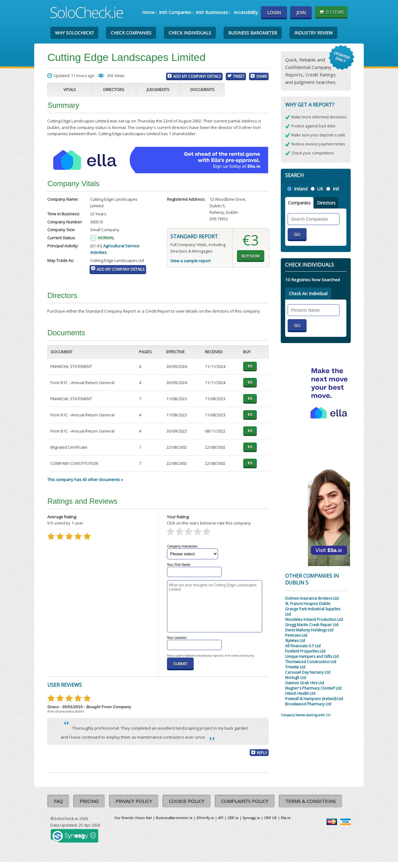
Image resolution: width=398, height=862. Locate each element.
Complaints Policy (244, 801)
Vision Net (143, 817)
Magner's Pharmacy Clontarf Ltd (313, 688)
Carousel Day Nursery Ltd (307, 672)
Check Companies (131, 33)
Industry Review (313, 33)
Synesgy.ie (251, 817)
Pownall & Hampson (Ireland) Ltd (314, 698)
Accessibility (246, 12)
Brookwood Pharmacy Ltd (308, 704)
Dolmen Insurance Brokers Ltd (312, 598)
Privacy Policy (133, 801)
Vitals (69, 89)
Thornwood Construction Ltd (310, 661)
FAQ (58, 801)
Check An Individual (308, 293)
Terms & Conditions (310, 801)
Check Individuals (190, 33)
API (220, 817)
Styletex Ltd (295, 640)
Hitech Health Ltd (300, 693)
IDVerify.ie (205, 817)
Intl (336, 189)
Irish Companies (175, 12)
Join (301, 13)
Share (261, 76)
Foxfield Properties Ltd (305, 651)
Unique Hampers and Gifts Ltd (312, 656)
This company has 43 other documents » (85, 479)
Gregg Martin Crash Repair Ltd (311, 624)
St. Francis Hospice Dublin (308, 603)
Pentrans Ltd (296, 635)
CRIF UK (270, 817)
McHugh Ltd (295, 677)
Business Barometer (252, 33)
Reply (262, 752)
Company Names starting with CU (306, 715)
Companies (299, 203)
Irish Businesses (212, 12)
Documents (202, 89)
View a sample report (190, 261)
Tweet (238, 76)
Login (274, 13)
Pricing (89, 801)
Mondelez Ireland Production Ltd (314, 619)
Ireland (301, 189)
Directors (113, 89)
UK (320, 189)
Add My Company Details (197, 76)
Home (148, 12)
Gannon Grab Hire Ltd (304, 682)
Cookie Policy (186, 801)
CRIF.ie (232, 817)
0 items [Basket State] (331, 12)
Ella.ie (285, 817)
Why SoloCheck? (74, 33)
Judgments (158, 89)
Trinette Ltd (295, 667)
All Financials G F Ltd (303, 646)
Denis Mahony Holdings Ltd (309, 630)
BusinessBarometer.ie (174, 817)
